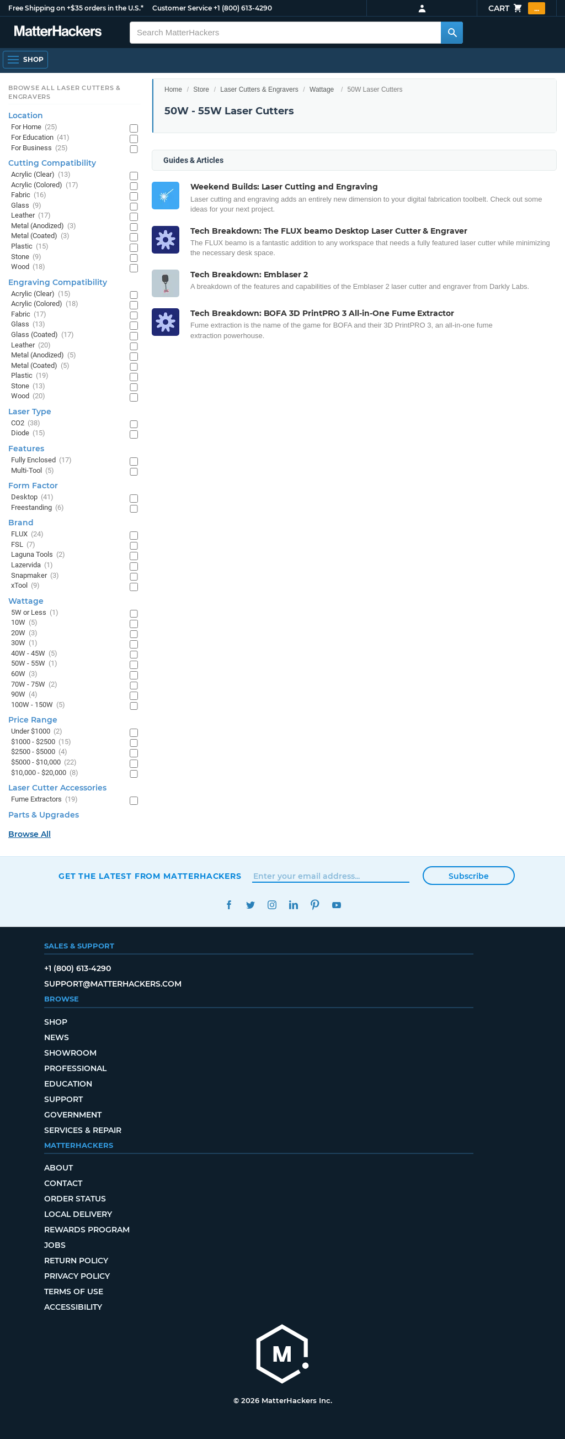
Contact (63, 1183)
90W (24, 694)
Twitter (250, 905)
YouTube (336, 905)
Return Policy (76, 1261)
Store (201, 89)
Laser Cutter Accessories (57, 788)
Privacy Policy (77, 1276)
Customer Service (182, 8)
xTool (25, 586)
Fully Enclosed (41, 460)
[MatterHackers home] (282, 1355)
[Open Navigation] (25, 59)
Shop (55, 1022)
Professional (75, 1068)
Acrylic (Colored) (44, 185)
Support (63, 1099)
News (56, 1037)
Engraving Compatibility (57, 282)
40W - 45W (34, 654)
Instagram (271, 905)
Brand (21, 523)
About (58, 1168)
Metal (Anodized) (43, 226)
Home (173, 89)
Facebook (228, 905)
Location (25, 115)
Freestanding (37, 508)
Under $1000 (36, 731)
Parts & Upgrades (43, 815)
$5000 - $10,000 (44, 762)
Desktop (32, 497)
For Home (34, 127)
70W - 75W (34, 684)
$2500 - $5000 (39, 752)
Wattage (322, 89)
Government (73, 1115)
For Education (40, 138)
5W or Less (34, 613)
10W (24, 623)
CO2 (25, 423)
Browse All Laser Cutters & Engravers (64, 92)
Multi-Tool (32, 471)
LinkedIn (293, 905)
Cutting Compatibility (52, 163)
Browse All (29, 834)
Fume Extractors (44, 799)
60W (24, 674)
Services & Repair (82, 1130)
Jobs (55, 1245)
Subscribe (469, 876)
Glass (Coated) (42, 335)
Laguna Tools (38, 555)
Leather (31, 215)
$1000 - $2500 (41, 742)
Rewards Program (87, 1230)
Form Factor (33, 486)
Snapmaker (35, 576)
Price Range (32, 720)
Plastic (30, 246)
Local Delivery (78, 1214)
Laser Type (29, 412)
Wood (28, 267)
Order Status (75, 1199)
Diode (28, 433)
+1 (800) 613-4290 (243, 8)
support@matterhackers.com (113, 984)
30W (24, 643)
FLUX (27, 534)
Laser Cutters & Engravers (259, 89)
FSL (23, 545)
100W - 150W (38, 705)
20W (24, 633)
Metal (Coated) (40, 236)
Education (68, 1084)
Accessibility (73, 1307)
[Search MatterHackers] (452, 33)
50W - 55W (34, 663)
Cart (516, 8)
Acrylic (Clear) (41, 175)
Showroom (70, 1053)
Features (26, 449)
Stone (26, 257)
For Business (39, 148)
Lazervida (32, 565)
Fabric (28, 195)
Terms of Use (73, 1291)
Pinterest (314, 905)
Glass (26, 206)
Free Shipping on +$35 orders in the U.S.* (75, 8)
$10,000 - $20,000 (44, 773)
